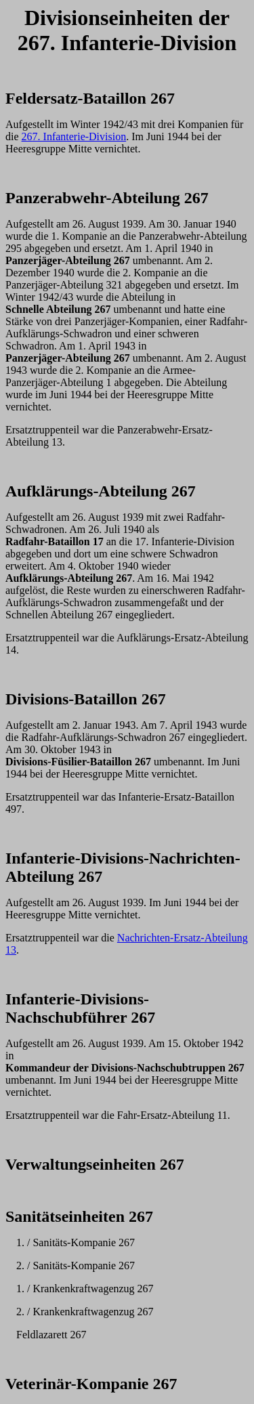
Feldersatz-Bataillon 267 (90, 98)
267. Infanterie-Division (74, 136)
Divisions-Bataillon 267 (85, 699)
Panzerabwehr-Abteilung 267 (107, 198)
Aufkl (25, 491)
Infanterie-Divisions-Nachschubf (77, 1008)
